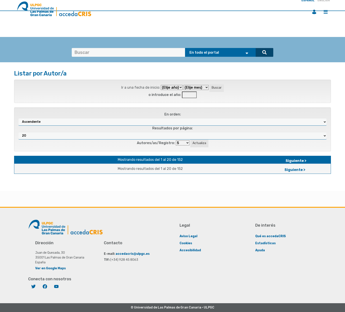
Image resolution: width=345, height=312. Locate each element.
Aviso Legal (188, 236)
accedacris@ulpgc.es (133, 254)
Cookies (186, 243)
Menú (325, 12)
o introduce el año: (165, 95)
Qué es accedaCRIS (270, 236)
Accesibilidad (190, 250)
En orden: (172, 114)
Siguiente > (296, 161)
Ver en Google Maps (50, 268)
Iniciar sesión (314, 12)
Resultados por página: (172, 128)
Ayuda (260, 250)
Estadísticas (265, 243)
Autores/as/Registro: (156, 143)
